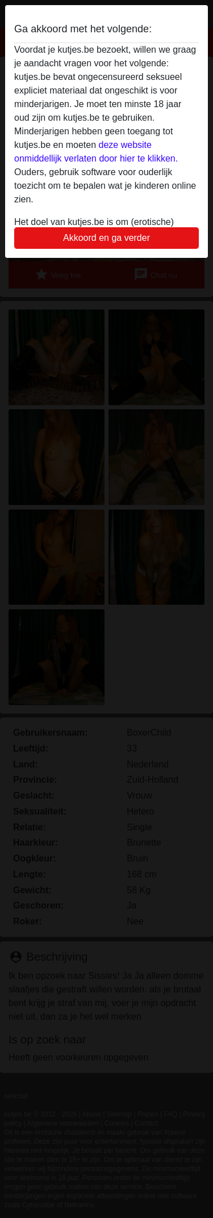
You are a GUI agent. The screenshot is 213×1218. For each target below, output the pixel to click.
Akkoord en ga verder (106, 238)
